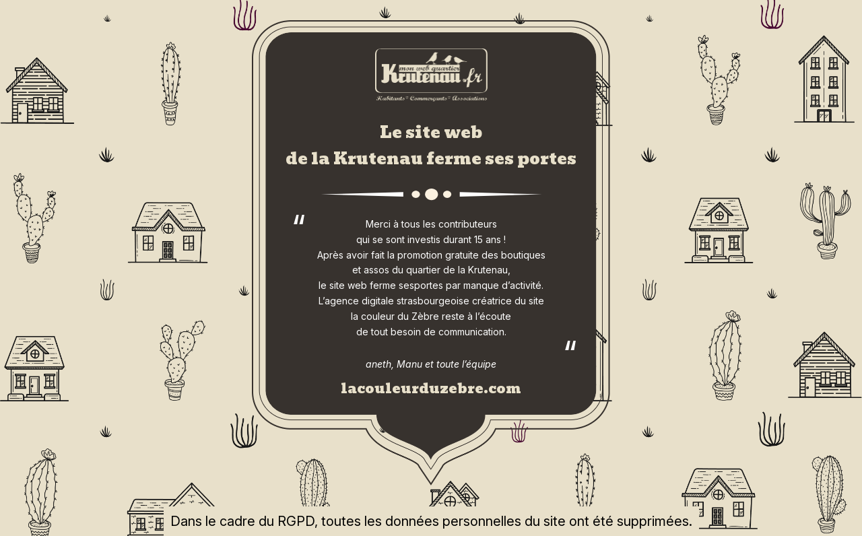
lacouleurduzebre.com (431, 388)
